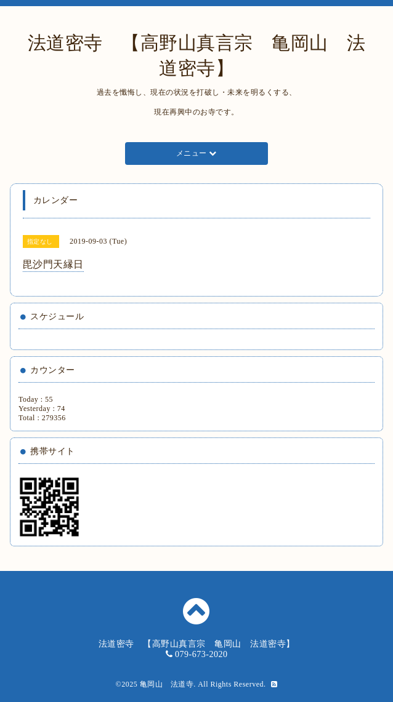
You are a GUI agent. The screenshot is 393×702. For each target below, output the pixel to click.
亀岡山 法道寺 (167, 684)
